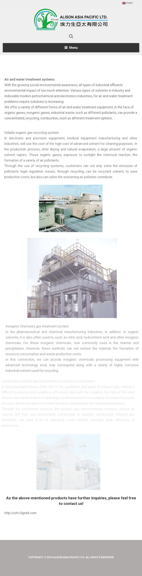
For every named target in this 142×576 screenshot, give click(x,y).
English (127, 3)
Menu (73, 48)
